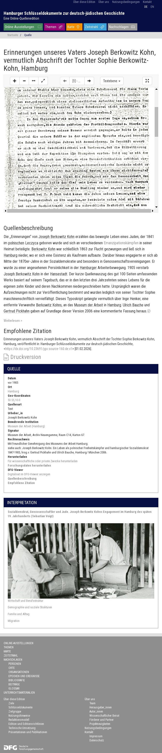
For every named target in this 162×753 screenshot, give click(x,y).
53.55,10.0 (14, 400)
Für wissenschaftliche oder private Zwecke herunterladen (43, 461)
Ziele (11, 703)
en (152, 6)
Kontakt (147, 2)
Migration (14, 621)
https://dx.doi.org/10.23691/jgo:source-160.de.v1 (38, 349)
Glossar (13, 688)
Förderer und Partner (101, 719)
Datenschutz (96, 740)
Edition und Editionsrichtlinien (26, 724)
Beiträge (14, 684)
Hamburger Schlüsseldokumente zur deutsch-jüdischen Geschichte (64, 13)
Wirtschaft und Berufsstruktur (25, 600)
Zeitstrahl (91, 27)
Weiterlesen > (13, 321)
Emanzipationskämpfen (121, 243)
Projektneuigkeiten (99, 724)
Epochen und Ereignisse (24, 676)
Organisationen (18, 672)
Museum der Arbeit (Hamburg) (26, 426)
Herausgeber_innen (100, 707)
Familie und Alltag (18, 614)
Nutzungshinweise (19, 715)
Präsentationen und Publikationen (27, 732)
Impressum (96, 736)
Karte (70, 27)
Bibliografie (16, 680)
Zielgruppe (14, 711)
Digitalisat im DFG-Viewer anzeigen (29, 474)
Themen (50, 27)
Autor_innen (96, 711)
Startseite (12, 35)
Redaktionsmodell (18, 719)
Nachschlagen (119, 27)
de (145, 6)
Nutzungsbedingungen (126, 2)
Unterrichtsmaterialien (19, 692)
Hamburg (13, 391)
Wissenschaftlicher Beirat (104, 715)
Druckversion (25, 357)
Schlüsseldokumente (20, 707)
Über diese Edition (84, 2)
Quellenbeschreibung (22, 478)
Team (92, 703)
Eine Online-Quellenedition (21, 18)
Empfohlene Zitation (21, 483)
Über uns (103, 2)
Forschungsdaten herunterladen (29, 465)
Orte (11, 668)
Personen (14, 664)
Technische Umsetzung (22, 728)
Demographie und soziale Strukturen (30, 607)
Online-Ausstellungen (19, 27)
